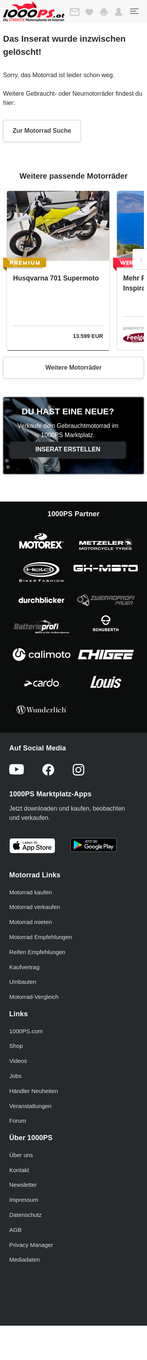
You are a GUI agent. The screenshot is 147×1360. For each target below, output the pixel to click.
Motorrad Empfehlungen (40, 937)
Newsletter (23, 1184)
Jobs (15, 1076)
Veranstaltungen (30, 1106)
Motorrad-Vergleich (33, 996)
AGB (15, 1230)
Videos (18, 1061)
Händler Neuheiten (33, 1091)
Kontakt (19, 1170)
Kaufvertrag (24, 967)
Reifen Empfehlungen (37, 952)
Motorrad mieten (30, 922)
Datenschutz (25, 1214)
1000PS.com (26, 1031)
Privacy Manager (31, 1245)
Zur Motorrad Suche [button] (42, 130)
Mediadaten (24, 1259)
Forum (17, 1120)
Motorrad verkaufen (34, 907)
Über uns (21, 1155)
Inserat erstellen (67, 449)
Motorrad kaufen (30, 892)
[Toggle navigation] (133, 11)
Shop (16, 1045)
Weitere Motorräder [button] (73, 367)
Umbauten (22, 981)
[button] (118, 12)
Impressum (23, 1199)
